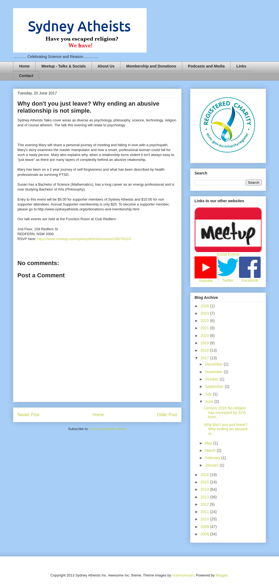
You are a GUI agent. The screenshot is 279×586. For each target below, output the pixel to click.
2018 (205, 350)
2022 (205, 320)
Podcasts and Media (206, 66)
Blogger (222, 575)
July (209, 394)
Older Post (167, 414)
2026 (205, 306)
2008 (205, 534)
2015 (205, 482)
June (209, 401)
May (209, 443)
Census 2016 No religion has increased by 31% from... (225, 412)
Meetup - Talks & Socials (63, 66)
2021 (205, 328)
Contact (26, 75)
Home (24, 66)
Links (241, 66)
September (215, 386)
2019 (205, 343)
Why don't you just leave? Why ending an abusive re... (226, 429)
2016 (205, 475)
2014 (205, 489)
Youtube (206, 280)
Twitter (227, 280)
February (213, 458)
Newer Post (28, 414)
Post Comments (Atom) (108, 429)
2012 (205, 504)
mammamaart (183, 575)
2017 (205, 358)
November (214, 372)
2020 (205, 335)
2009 (205, 526)
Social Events (228, 254)
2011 (205, 512)
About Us (106, 66)
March (211, 450)
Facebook (249, 280)
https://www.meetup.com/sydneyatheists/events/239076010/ (84, 239)
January (212, 465)
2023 (205, 313)
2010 (205, 519)
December (214, 364)
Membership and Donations (151, 66)
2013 (205, 497)
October (212, 379)
